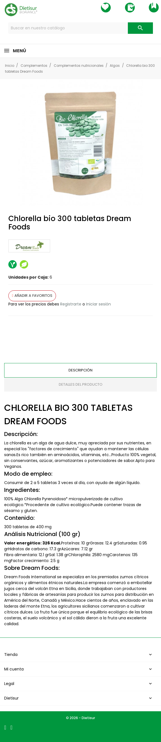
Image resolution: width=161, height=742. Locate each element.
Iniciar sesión (98, 304)
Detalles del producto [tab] (81, 384)
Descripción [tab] (80, 370)
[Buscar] (80, 28)
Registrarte (70, 304)
